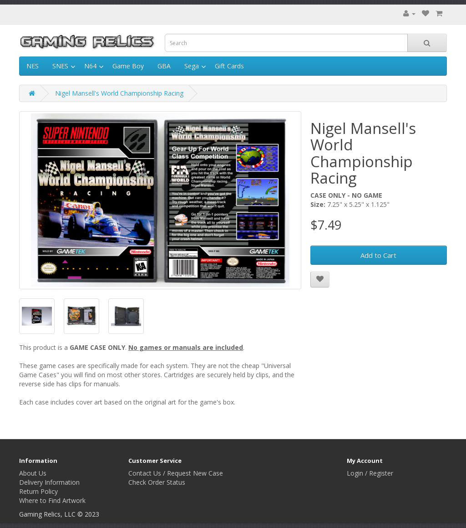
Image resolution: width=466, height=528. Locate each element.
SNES (60, 66)
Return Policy (38, 491)
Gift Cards (229, 66)
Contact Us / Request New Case (175, 473)
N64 (90, 66)
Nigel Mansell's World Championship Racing (119, 93)
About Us (32, 473)
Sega (191, 66)
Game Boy (128, 66)
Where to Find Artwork (52, 500)
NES (32, 66)
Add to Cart (378, 255)
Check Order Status (156, 482)
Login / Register (370, 473)
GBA (164, 66)
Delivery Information (49, 482)
